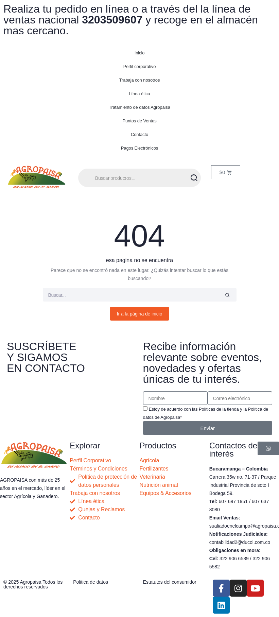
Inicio (140, 52)
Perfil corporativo (139, 66)
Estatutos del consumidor (169, 582)
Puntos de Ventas (139, 120)
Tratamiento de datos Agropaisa (139, 107)
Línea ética (139, 93)
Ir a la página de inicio (139, 313)
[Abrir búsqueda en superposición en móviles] (139, 177)
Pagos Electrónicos (139, 148)
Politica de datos (90, 582)
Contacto (139, 134)
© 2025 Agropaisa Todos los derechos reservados (33, 584)
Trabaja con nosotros (139, 80)
